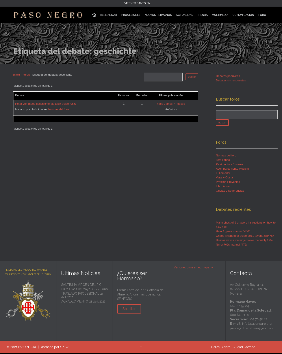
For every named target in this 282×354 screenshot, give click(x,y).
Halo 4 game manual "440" (233, 232)
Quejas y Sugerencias (230, 191)
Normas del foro (58, 109)
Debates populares (228, 76)
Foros (26, 74)
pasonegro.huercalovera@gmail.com (251, 328)
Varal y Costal (225, 178)
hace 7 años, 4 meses (171, 103)
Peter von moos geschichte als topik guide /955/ (45, 103)
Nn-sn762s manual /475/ (231, 245)
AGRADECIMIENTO (74, 302)
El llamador (223, 173)
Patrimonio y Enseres (229, 165)
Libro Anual (223, 187)
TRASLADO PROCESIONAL (80, 294)
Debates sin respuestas (231, 80)
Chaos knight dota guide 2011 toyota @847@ (245, 236)
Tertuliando (223, 160)
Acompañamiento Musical (232, 169)
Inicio (16, 74)
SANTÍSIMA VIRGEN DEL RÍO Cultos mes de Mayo (81, 288)
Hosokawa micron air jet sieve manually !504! (244, 240)
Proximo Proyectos (228, 182)
